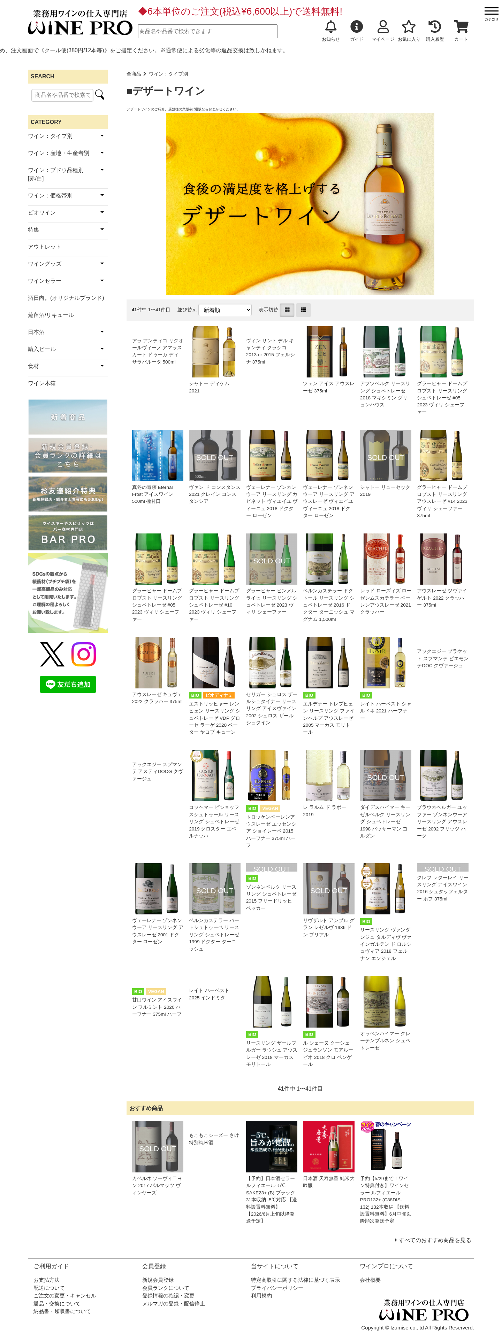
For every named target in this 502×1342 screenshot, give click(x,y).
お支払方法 (46, 1280)
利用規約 (261, 1295)
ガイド (357, 31)
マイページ (383, 31)
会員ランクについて (165, 1288)
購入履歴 (435, 31)
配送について (49, 1288)
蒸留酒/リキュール (51, 315)
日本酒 (36, 332)
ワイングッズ (44, 264)
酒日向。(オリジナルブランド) (66, 298)
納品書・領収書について (62, 1311)
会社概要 (370, 1280)
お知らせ (331, 31)
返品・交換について (57, 1303)
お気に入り (409, 31)
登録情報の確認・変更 (168, 1295)
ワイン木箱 (42, 383)
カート (461, 31)
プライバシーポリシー (277, 1288)
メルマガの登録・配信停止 (173, 1303)
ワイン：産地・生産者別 (58, 153)
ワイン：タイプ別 (168, 74)
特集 (33, 230)
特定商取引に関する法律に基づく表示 (295, 1280)
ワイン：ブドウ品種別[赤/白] (56, 174)
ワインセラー (44, 281)
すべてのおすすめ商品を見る (435, 1240)
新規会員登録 (158, 1280)
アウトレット (44, 247)
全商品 (134, 74)
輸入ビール (42, 349)
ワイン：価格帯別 (50, 195)
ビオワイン (42, 213)
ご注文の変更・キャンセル (64, 1295)
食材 (33, 366)
